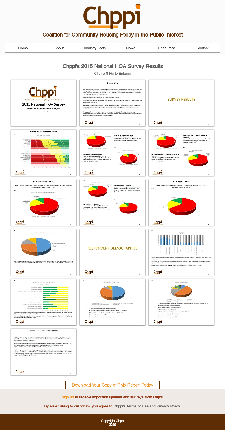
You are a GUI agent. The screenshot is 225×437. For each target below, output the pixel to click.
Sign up (67, 397)
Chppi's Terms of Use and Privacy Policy (146, 406)
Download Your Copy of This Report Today (112, 385)
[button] (43, 103)
